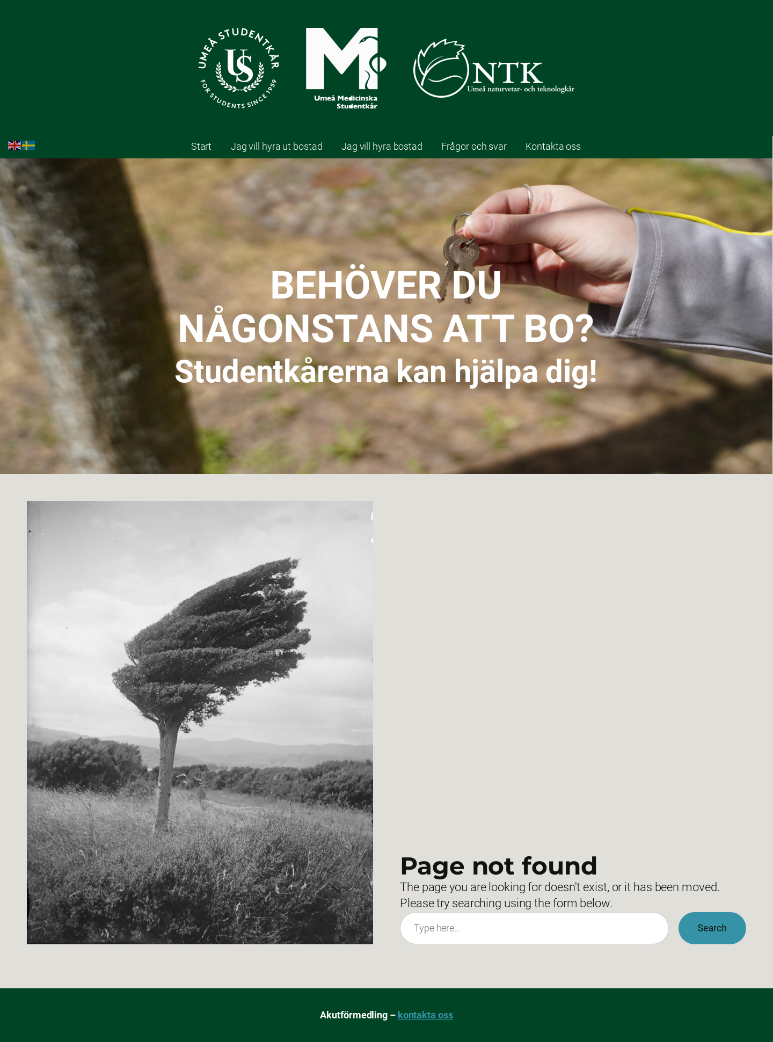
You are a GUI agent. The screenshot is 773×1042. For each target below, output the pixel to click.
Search (712, 928)
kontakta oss (425, 1015)
